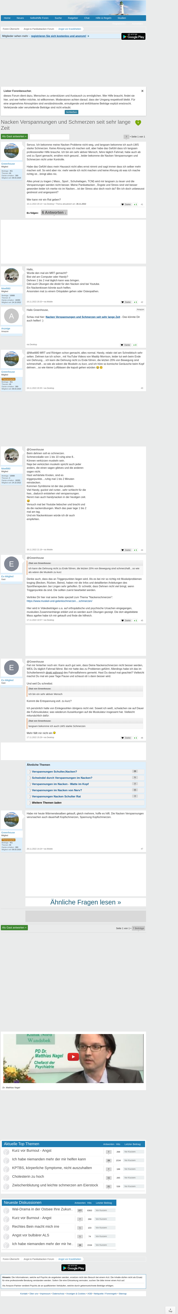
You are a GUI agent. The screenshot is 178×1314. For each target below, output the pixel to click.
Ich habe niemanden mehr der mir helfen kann (49, 1159)
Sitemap (123, 1293)
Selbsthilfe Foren (39, 18)
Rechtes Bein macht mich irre (35, 1226)
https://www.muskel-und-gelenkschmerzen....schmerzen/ (59, 601)
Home (7, 18)
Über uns (34, 1293)
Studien (122, 18)
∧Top (170, 1310)
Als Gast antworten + (14, 136)
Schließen (71, 112)
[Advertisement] (85, 874)
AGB (89, 1293)
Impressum (45, 1293)
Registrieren (119, 23)
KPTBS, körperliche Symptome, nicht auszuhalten (52, 1168)
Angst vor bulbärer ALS (30, 1235)
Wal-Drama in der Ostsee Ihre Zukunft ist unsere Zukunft (57, 1209)
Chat (86, 18)
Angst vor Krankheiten (70, 1259)
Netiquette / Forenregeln (105, 1293)
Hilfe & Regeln (103, 18)
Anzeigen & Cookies (75, 1293)
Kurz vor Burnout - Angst (31, 1150)
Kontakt (24, 1293)
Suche (58, 18)
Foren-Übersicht (11, 1259)
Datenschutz (58, 1293)
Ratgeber (73, 18)
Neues (20, 18)
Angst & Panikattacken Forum (39, 1259)
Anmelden (137, 23)
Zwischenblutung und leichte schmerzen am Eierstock (55, 1185)
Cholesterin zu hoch (28, 1176)
